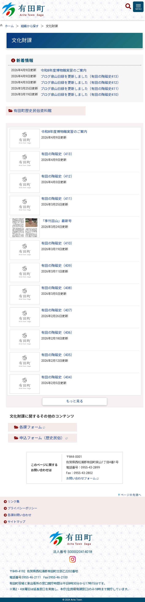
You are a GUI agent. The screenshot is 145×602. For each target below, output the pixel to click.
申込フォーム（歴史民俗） (43, 438)
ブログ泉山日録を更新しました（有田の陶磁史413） (81, 77)
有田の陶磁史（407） (57, 310)
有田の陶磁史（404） (57, 377)
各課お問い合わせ (19, 515)
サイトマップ (16, 522)
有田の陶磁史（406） (57, 333)
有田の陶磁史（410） (57, 243)
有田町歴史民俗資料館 (33, 111)
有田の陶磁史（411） (57, 199)
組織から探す (30, 26)
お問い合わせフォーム (82, 478)
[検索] (128, 6)
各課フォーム (32, 427)
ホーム (9, 26)
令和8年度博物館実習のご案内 (63, 70)
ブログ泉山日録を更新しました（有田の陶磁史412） (81, 83)
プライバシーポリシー (22, 508)
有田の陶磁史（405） (57, 355)
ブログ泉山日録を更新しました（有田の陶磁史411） (81, 89)
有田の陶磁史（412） (57, 176)
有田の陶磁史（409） (57, 266)
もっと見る (74, 401)
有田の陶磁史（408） (57, 288)
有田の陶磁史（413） (57, 154)
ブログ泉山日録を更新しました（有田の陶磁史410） (81, 95)
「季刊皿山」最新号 (56, 221)
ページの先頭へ (131, 495)
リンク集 (13, 501)
